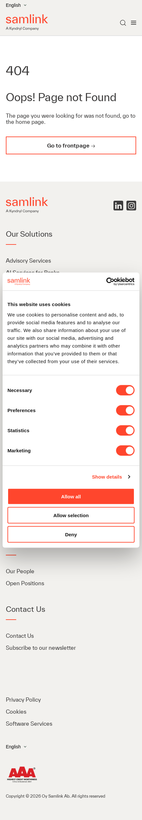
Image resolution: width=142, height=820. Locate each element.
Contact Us (20, 636)
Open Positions (25, 583)
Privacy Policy (23, 699)
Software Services (29, 723)
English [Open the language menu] (16, 5)
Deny (71, 534)
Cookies (16, 711)
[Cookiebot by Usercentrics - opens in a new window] (106, 281)
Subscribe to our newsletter (41, 648)
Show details (107, 477)
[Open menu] (133, 23)
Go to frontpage (68, 145)
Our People (20, 571)
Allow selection (71, 515)
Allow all (71, 496)
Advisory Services (28, 260)
